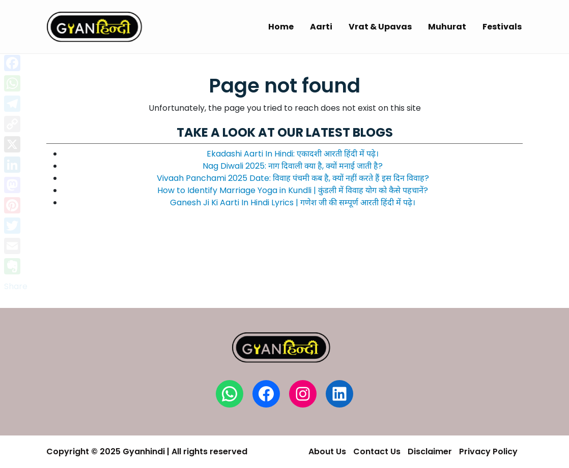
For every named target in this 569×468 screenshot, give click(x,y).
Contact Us (377, 451)
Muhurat (447, 27)
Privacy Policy (488, 451)
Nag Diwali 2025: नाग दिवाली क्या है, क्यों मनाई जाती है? (293, 166)
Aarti (321, 27)
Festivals (502, 27)
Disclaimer (430, 451)
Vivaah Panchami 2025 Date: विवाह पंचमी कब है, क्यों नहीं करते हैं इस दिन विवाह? (293, 178)
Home (281, 27)
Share (15, 286)
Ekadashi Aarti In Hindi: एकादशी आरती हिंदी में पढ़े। (293, 154)
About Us (327, 451)
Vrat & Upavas (380, 27)
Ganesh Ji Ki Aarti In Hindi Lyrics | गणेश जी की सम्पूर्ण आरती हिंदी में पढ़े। (292, 202)
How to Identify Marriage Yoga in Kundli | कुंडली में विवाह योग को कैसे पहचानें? (292, 190)
